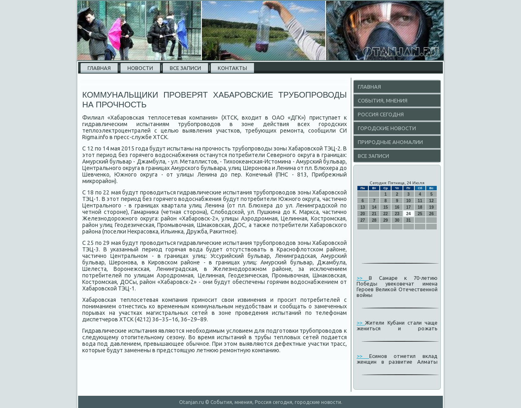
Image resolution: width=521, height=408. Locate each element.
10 (408, 201)
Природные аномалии (390, 142)
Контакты (232, 68)
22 (385, 214)
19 (431, 207)
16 (397, 207)
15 (385, 207)
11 (420, 201)
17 (408, 207)
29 (385, 220)
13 (363, 207)
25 (420, 214)
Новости (140, 68)
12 (431, 201)
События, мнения (382, 100)
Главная (99, 68)
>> (363, 278)
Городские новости (387, 128)
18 (420, 207)
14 (374, 207)
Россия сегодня (381, 114)
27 (363, 220)
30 (397, 220)
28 (374, 220)
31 (408, 220)
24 (408, 214)
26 (431, 214)
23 (397, 214)
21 (374, 214)
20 (363, 214)
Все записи (185, 68)
